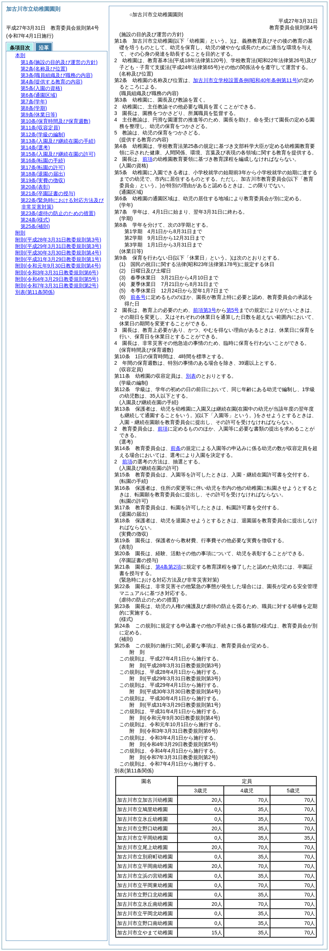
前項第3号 (204, 310)
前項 (147, 159)
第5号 (232, 310)
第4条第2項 (168, 567)
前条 (176, 448)
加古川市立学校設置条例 (246, 80)
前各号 (138, 297)
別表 (191, 376)
